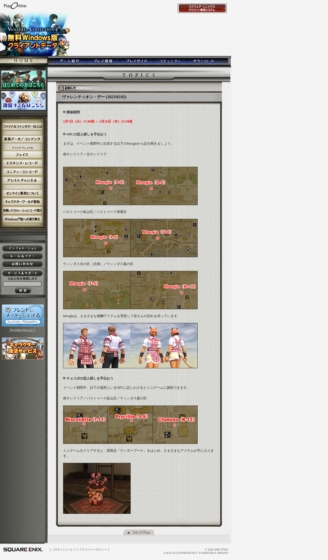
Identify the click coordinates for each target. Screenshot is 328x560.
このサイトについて (63, 549)
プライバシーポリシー (93, 549)
